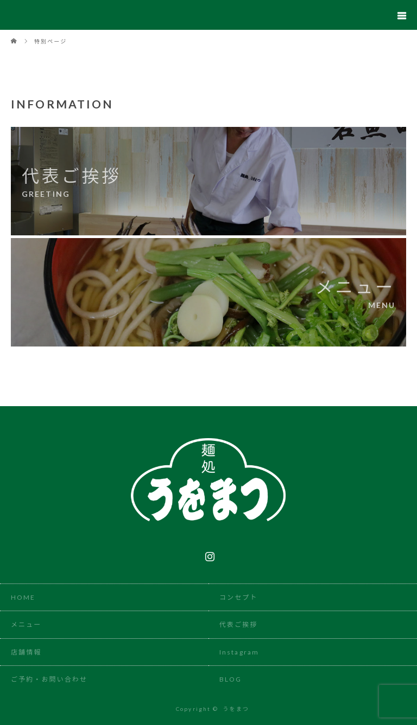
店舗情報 (26, 652)
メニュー (26, 624)
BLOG (230, 679)
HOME (23, 597)
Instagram (208, 554)
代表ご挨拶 (238, 624)
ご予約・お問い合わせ (49, 679)
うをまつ (236, 708)
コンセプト (238, 597)
